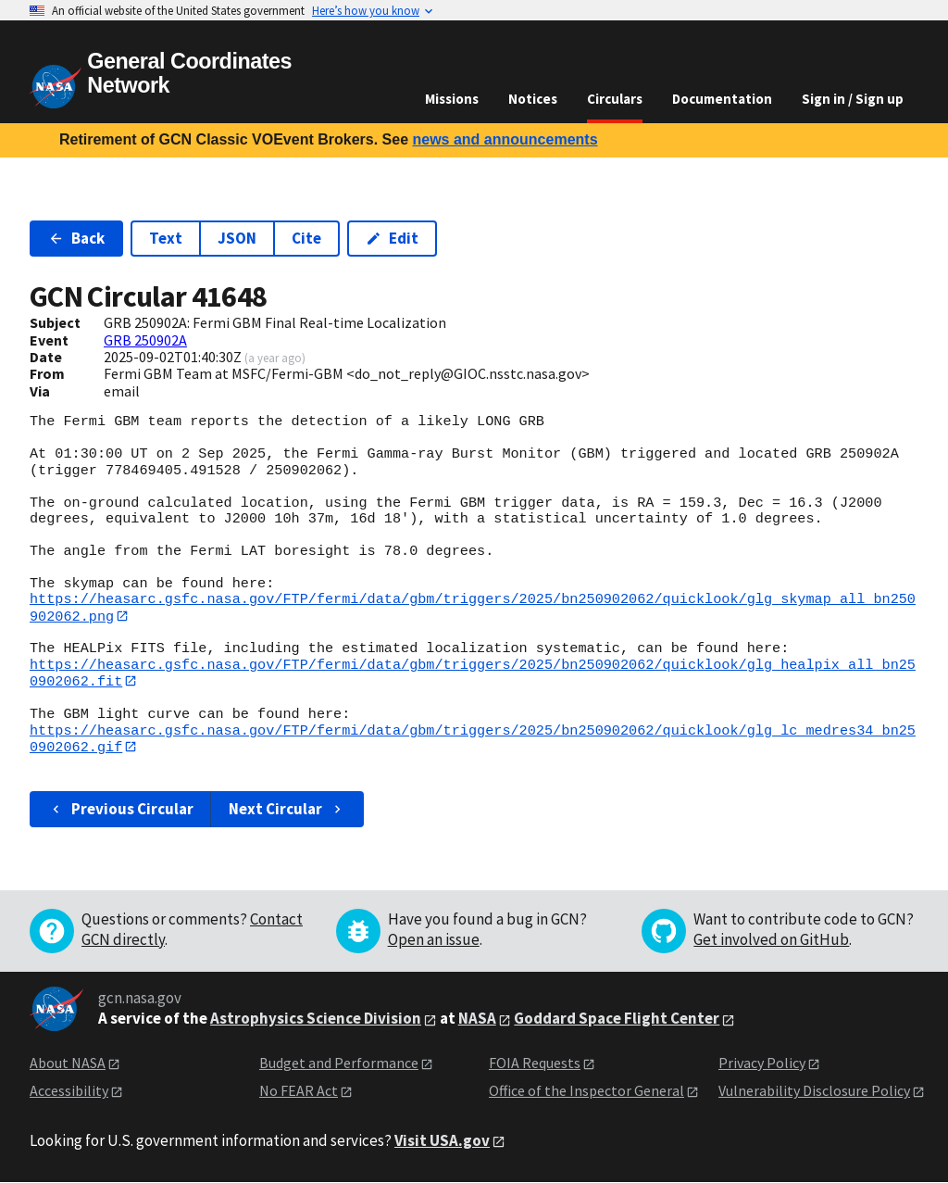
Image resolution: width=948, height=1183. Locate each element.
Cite (306, 238)
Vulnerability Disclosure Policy (814, 1092)
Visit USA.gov (442, 1141)
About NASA (68, 1063)
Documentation (722, 98)
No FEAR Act (298, 1092)
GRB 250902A (145, 340)
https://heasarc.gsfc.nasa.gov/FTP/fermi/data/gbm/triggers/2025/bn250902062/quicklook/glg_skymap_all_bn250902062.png (473, 607)
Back (76, 238)
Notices (532, 98)
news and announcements (504, 139)
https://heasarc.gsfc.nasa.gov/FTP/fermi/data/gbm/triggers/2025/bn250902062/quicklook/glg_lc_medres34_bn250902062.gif (473, 739)
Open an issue (434, 940)
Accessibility (69, 1092)
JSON (237, 238)
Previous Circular (120, 809)
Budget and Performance (338, 1063)
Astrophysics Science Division (315, 1019)
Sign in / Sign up (853, 98)
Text (165, 238)
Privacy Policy (761, 1063)
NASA (477, 1019)
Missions (452, 98)
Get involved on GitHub (771, 940)
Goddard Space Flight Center (616, 1019)
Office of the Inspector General (586, 1092)
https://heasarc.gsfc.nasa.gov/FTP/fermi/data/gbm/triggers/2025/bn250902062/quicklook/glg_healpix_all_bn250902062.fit (473, 673)
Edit (392, 238)
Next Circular (287, 809)
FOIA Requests (534, 1063)
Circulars (614, 98)
